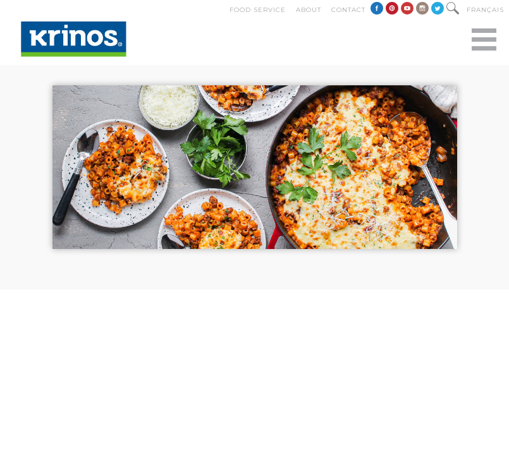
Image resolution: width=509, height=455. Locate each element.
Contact (348, 10)
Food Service (258, 10)
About (308, 10)
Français (485, 10)
